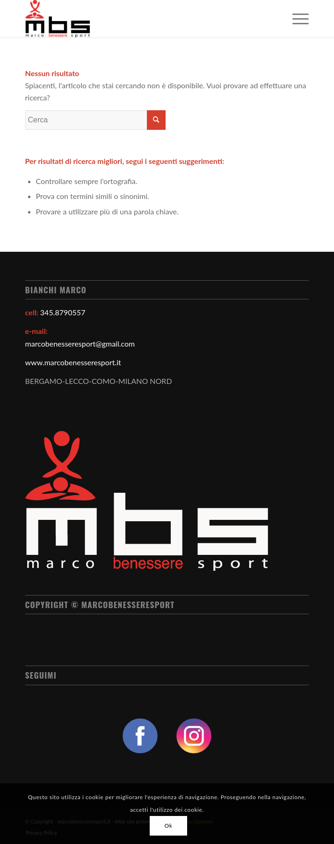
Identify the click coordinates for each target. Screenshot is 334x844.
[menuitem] (296, 18)
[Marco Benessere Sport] (139, 18)
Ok (169, 825)
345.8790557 (63, 312)
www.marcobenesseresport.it (73, 362)
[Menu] (296, 18)
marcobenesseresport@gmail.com (80, 343)
